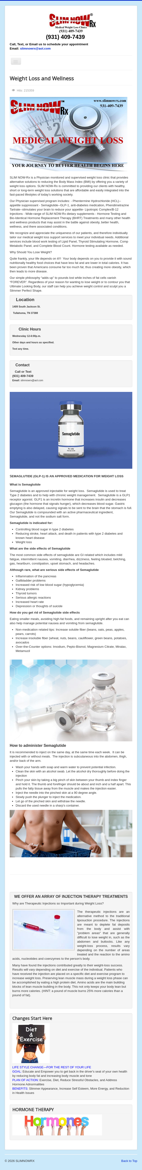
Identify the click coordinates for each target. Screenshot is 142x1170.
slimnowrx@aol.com (35, 48)
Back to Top (129, 1161)
